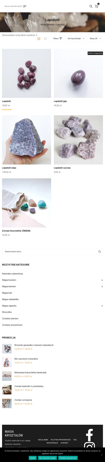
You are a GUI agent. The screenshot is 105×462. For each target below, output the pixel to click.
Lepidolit (6, 101)
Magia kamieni (9, 286)
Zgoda (32, 458)
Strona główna (47, 24)
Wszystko (7, 312)
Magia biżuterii (9, 280)
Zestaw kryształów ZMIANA (16, 230)
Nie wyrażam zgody (47, 458)
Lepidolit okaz (9, 168)
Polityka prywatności (68, 458)
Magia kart (7, 293)
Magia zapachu (9, 305)
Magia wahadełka (10, 299)
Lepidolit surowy (62, 168)
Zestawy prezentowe (12, 325)
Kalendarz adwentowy (12, 273)
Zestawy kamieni (10, 318)
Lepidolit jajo (60, 101)
